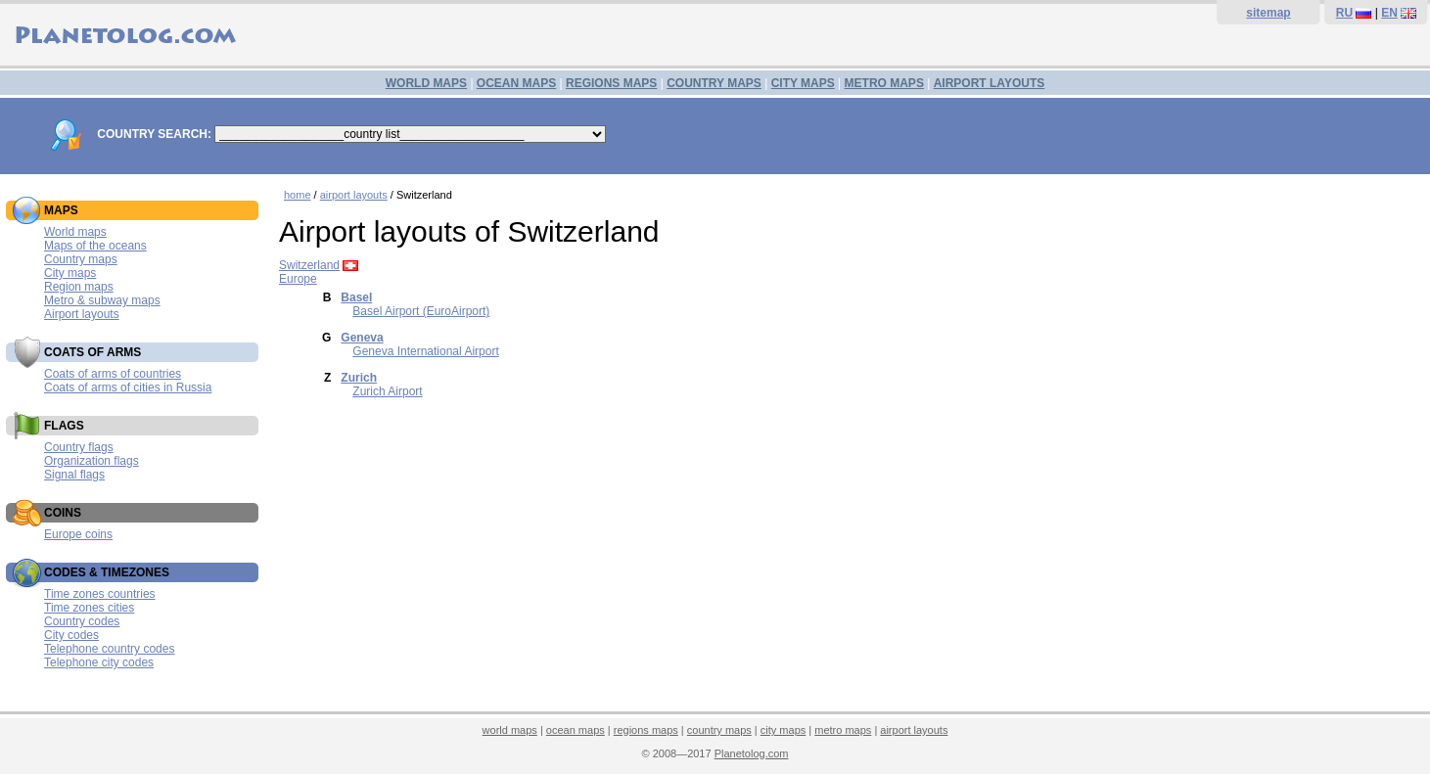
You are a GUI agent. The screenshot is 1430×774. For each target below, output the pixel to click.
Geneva (362, 337)
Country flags (79, 447)
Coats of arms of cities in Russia (127, 387)
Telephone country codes (109, 649)
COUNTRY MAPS (714, 83)
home (297, 195)
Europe (298, 279)
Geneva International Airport (425, 351)
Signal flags (74, 474)
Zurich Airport (387, 391)
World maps (75, 232)
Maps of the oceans (95, 245)
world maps (510, 730)
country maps (719, 730)
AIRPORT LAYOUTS (989, 83)
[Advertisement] (849, 563)
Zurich (359, 378)
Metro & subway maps (102, 300)
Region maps (79, 287)
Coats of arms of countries (112, 374)
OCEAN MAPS (516, 83)
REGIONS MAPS (611, 83)
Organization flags (91, 461)
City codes (71, 635)
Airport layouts (81, 314)
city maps (783, 730)
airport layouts (354, 195)
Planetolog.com (752, 753)
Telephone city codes (99, 662)
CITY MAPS (803, 83)
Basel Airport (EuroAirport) (420, 311)
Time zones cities (89, 608)
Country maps (80, 259)
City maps (70, 273)
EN (1389, 13)
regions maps (646, 730)
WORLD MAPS (426, 83)
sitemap (1268, 13)
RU (1344, 13)
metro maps (842, 730)
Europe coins (78, 534)
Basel (356, 297)
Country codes (81, 621)
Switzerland (309, 265)
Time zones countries (100, 594)
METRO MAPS (884, 83)
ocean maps (575, 730)
